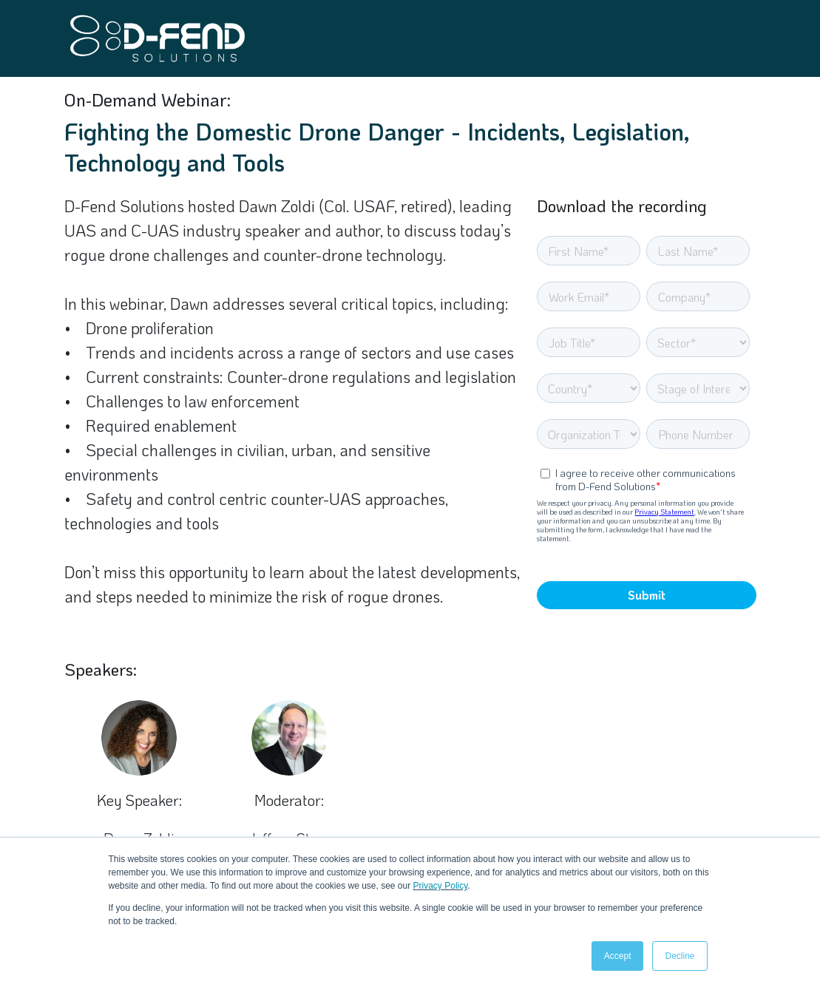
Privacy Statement (664, 512)
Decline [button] (679, 956)
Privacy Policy (440, 886)
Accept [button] (617, 956)
